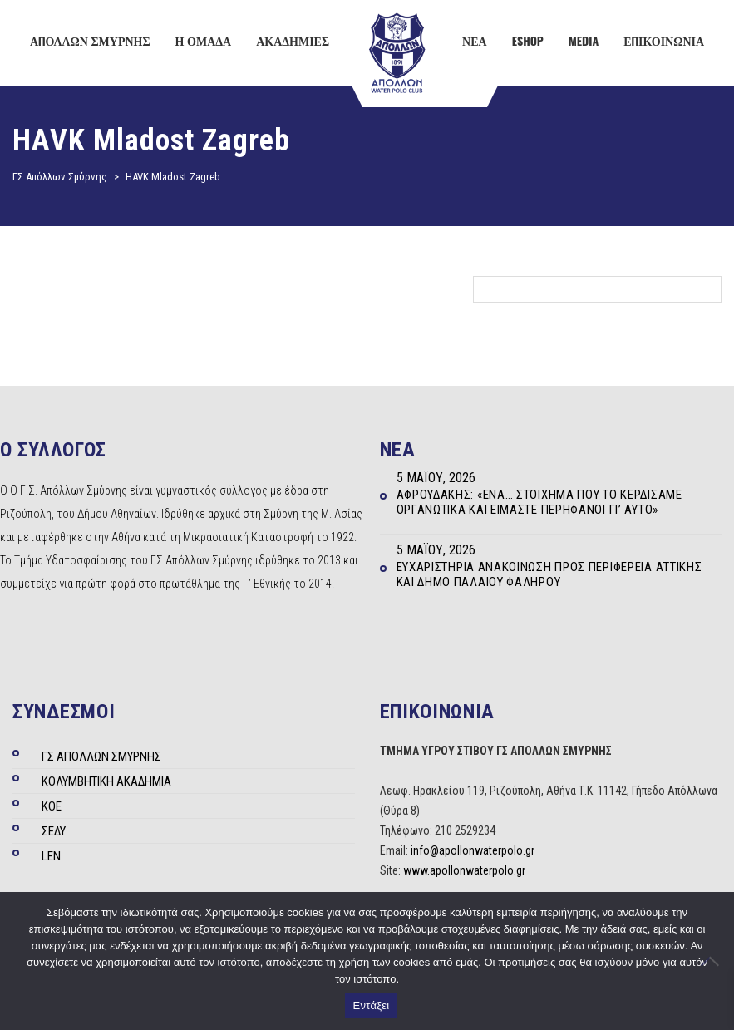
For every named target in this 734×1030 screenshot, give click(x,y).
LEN (51, 856)
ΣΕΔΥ (54, 831)
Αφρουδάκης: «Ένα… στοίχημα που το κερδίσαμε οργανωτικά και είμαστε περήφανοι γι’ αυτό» (539, 502)
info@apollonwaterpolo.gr (472, 850)
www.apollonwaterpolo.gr (464, 870)
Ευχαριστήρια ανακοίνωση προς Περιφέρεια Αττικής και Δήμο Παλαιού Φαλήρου (549, 574)
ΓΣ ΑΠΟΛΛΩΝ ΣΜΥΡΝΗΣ (101, 756)
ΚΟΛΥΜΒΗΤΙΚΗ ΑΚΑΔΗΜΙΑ (106, 781)
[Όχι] (713, 961)
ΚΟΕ (52, 806)
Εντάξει (371, 1005)
